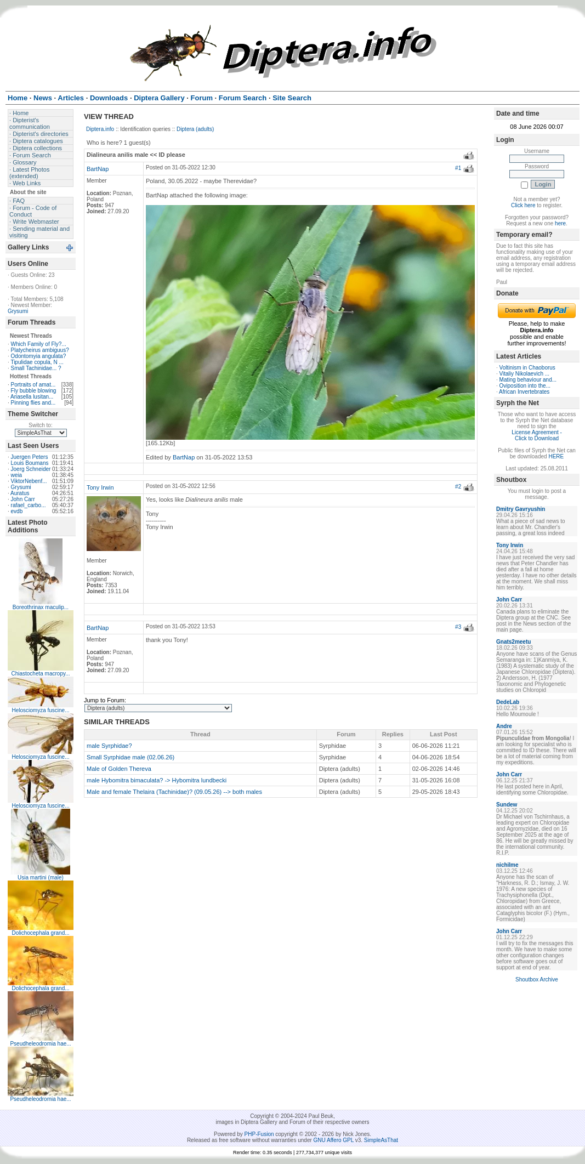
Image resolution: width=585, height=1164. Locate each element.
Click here (523, 205)
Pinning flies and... (33, 403)
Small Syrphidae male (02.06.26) (130, 757)
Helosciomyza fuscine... (40, 710)
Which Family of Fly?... (38, 344)
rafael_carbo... (28, 505)
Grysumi (18, 311)
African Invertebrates (524, 392)
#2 (458, 487)
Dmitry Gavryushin (520, 509)
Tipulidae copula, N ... (36, 362)
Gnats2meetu (513, 642)
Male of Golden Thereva (119, 768)
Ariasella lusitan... (31, 397)
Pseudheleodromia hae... (40, 1044)
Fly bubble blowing (33, 391)
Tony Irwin (100, 487)
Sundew (506, 805)
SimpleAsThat (381, 1140)
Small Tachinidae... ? (36, 368)
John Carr (23, 499)
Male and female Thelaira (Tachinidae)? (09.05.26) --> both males (174, 791)
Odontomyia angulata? (38, 356)
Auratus (19, 493)
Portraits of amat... (33, 385)
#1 (458, 168)
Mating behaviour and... (528, 380)
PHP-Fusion (259, 1134)
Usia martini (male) (41, 878)
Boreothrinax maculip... (41, 607)
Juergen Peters (29, 457)
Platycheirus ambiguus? (40, 350)
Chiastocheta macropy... (40, 674)
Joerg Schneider (31, 469)
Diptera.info (100, 129)
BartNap (98, 169)
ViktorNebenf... (29, 481)
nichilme (507, 865)
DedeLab (507, 702)
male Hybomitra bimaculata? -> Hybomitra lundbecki (156, 780)
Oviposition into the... (524, 386)
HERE (556, 456)
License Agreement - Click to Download (537, 435)
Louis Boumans (30, 463)
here (560, 223)
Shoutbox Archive (536, 979)
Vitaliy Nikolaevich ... (524, 374)
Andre (504, 726)
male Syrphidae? (109, 745)
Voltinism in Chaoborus (527, 368)
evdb (17, 511)
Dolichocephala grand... (40, 933)
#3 (458, 627)
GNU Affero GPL (334, 1140)
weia (16, 475)
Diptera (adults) (195, 129)
